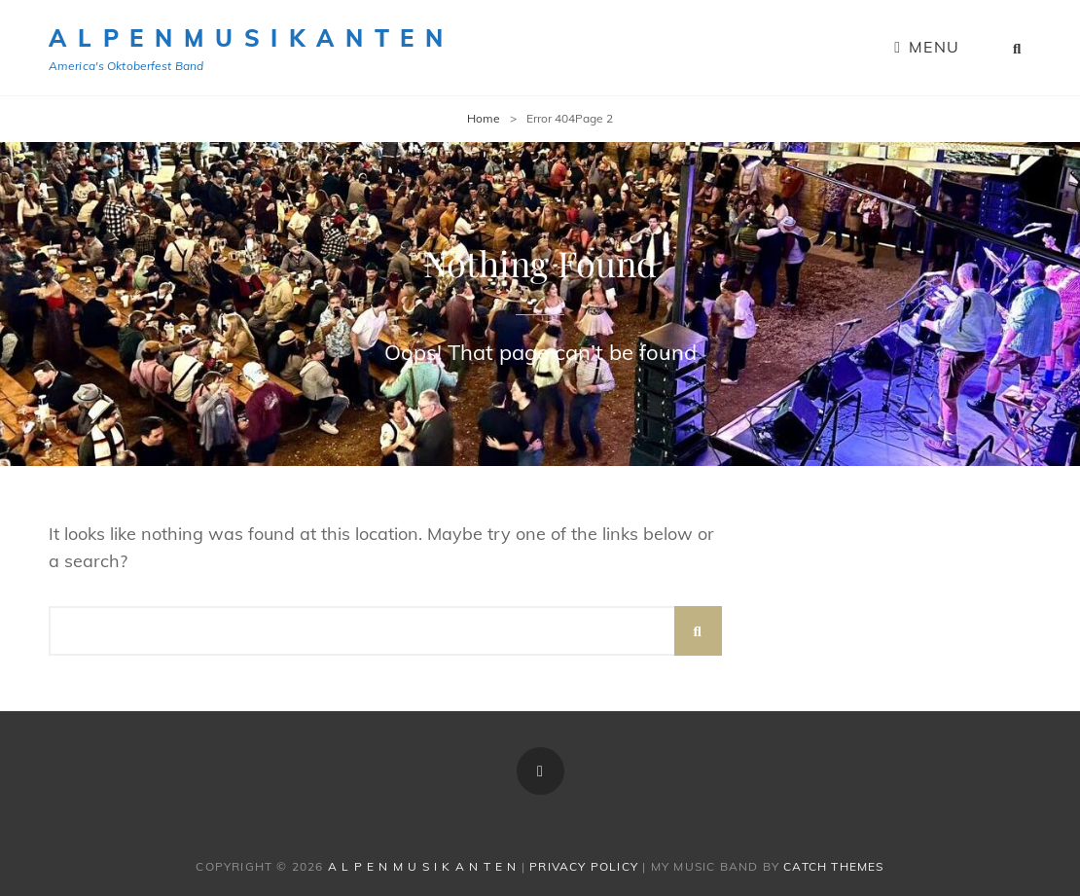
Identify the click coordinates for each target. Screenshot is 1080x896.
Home (483, 118)
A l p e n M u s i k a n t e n (247, 38)
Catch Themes (833, 866)
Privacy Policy (583, 866)
